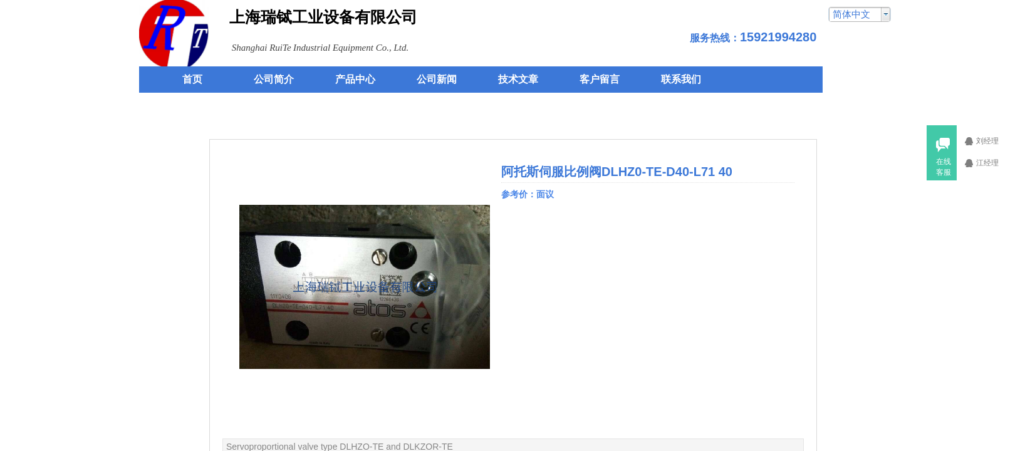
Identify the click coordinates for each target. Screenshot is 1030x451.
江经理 (994, 162)
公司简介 (274, 79)
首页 (192, 79)
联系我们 (681, 79)
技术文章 (518, 79)
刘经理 (994, 141)
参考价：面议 (528, 194)
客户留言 (600, 79)
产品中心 (355, 79)
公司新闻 (437, 79)
